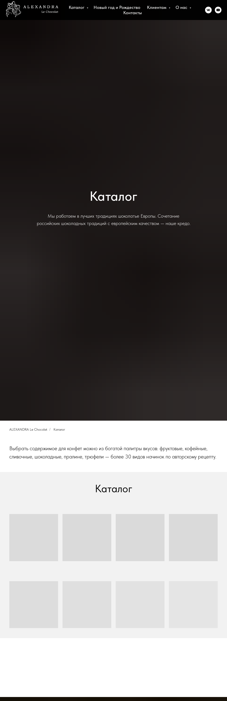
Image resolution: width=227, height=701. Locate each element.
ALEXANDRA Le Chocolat (28, 429)
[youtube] (218, 10)
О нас (182, 7)
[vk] (208, 10)
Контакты (132, 12)
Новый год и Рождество (117, 7)
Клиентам (157, 7)
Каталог (77, 7)
